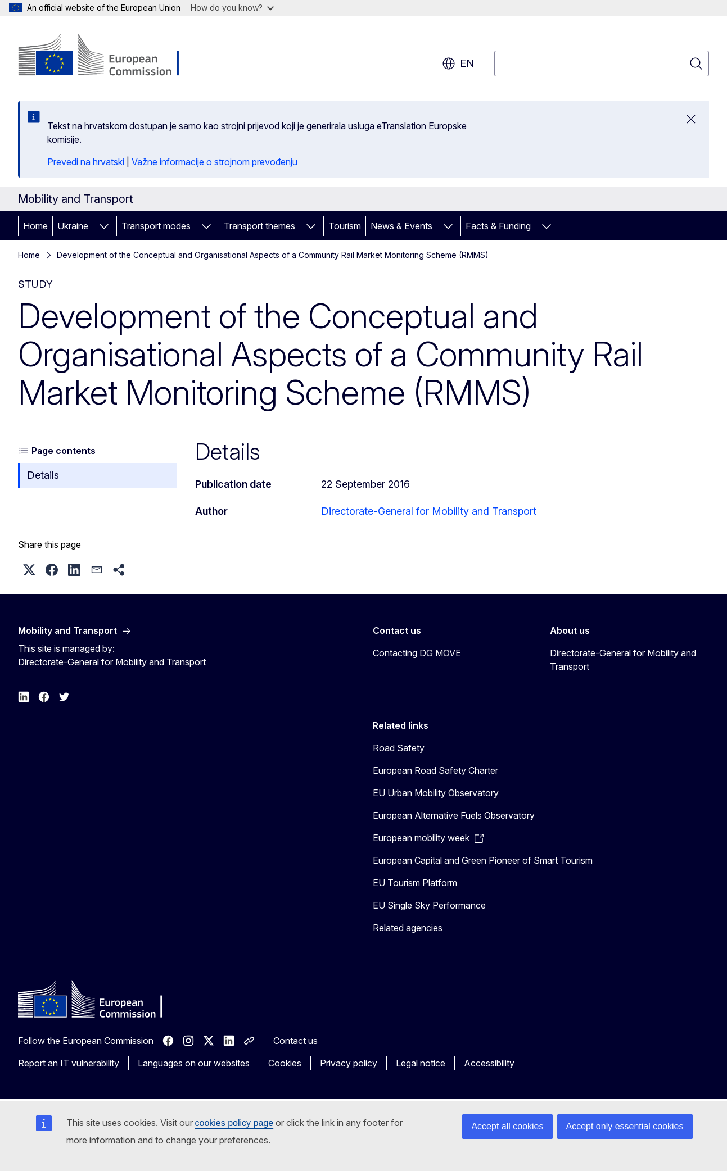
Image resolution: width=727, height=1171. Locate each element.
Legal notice (420, 1063)
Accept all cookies (507, 1126)
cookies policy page (234, 1123)
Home (35, 226)
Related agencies (407, 927)
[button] (29, 570)
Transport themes (259, 226)
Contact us (295, 1040)
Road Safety (399, 748)
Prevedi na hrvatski (85, 161)
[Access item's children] (104, 225)
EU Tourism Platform (415, 882)
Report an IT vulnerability (68, 1063)
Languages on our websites (194, 1063)
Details (43, 475)
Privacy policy (348, 1063)
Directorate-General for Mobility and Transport (428, 511)
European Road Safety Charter (435, 770)
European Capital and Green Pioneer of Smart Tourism (483, 860)
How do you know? (232, 7)
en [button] (458, 63)
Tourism (344, 226)
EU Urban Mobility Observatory (436, 792)
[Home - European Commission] (109, 56)
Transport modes (156, 226)
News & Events (401, 226)
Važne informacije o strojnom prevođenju (214, 161)
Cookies (284, 1063)
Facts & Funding (498, 226)
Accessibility (489, 1063)
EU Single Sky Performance (429, 905)
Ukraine (72, 226)
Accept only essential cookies (625, 1126)
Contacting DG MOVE (417, 653)
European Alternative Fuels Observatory (454, 815)
